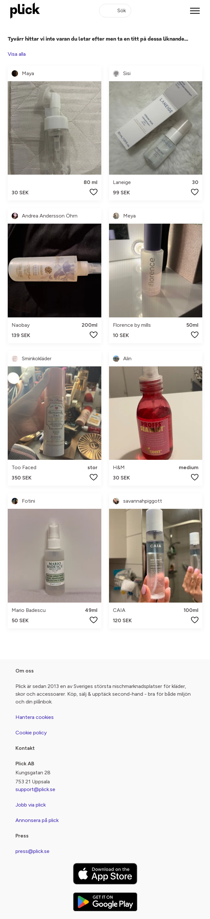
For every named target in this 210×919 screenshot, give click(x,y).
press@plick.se (32, 851)
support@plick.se (35, 789)
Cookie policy (31, 733)
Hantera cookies (34, 717)
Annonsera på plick (37, 820)
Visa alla (17, 54)
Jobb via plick (30, 805)
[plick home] (25, 11)
